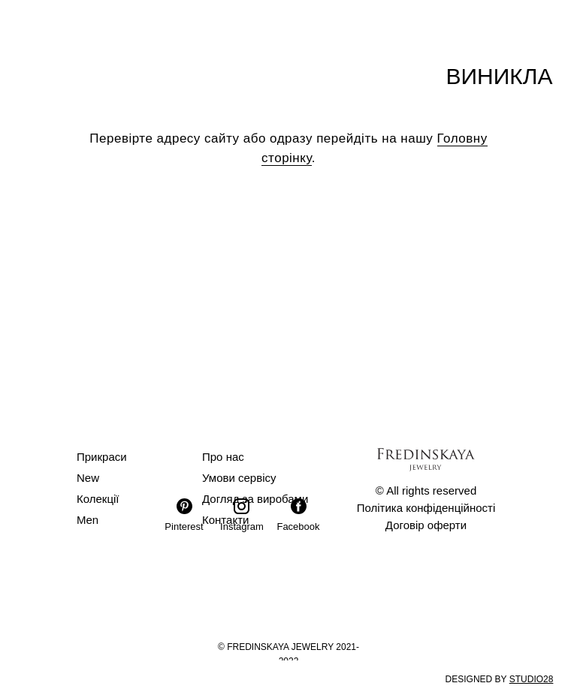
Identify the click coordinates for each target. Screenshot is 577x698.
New (88, 477)
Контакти (225, 519)
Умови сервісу (239, 477)
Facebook (297, 526)
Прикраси (102, 456)
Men (87, 519)
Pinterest (184, 526)
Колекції (98, 498)
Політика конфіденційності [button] (426, 507)
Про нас (223, 456)
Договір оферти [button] (426, 525)
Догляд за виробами (255, 498)
